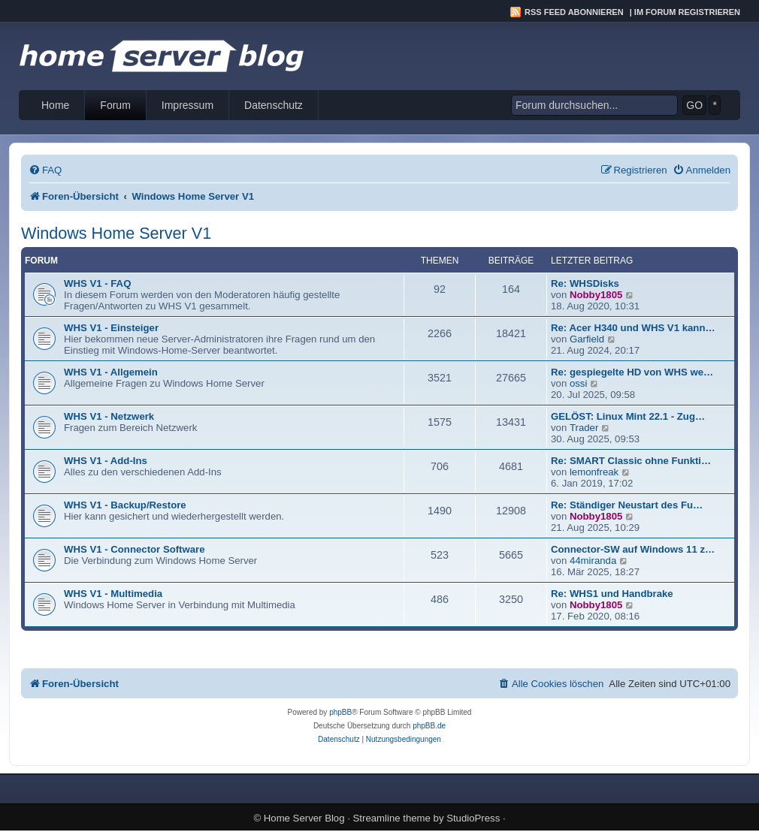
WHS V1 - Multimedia (113, 593)
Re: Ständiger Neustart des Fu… (627, 505)
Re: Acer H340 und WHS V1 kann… (633, 327)
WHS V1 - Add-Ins (105, 460)
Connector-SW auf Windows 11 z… (633, 549)
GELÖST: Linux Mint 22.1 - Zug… (628, 416)
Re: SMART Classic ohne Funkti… (631, 460)
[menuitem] (45, 170)
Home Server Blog (304, 818)
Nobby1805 (596, 294)
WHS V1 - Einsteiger (111, 327)
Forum (115, 105)
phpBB (340, 712)
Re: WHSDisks (585, 283)
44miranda (593, 560)
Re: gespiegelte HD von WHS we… (632, 372)
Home (55, 105)
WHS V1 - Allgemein (111, 372)
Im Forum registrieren (687, 12)
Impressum (187, 105)
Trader (584, 427)
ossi (578, 383)
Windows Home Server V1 (116, 233)
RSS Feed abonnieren (574, 12)
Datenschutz (273, 105)
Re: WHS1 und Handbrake (612, 593)
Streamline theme (392, 818)
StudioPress (473, 818)
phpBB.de (429, 726)
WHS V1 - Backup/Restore (125, 505)
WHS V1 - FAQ (97, 283)
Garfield (587, 339)
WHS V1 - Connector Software (134, 549)
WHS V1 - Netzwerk (109, 416)
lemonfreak (594, 472)
